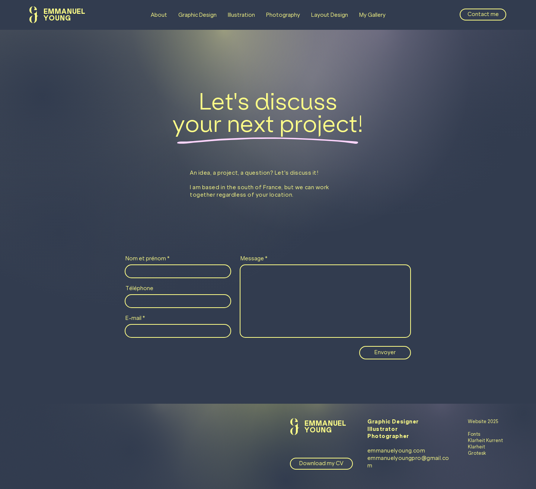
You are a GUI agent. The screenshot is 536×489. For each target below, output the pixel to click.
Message (252, 258)
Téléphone (139, 288)
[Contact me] (483, 14)
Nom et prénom (145, 258)
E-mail (133, 318)
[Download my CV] (321, 464)
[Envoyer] (385, 352)
